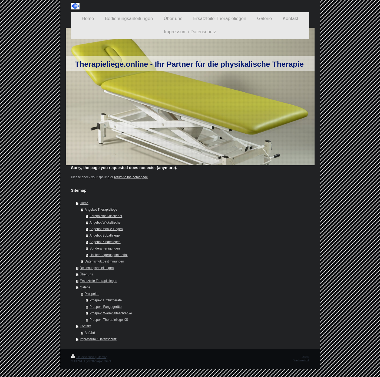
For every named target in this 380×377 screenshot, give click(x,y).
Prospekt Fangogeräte (106, 307)
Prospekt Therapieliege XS (109, 320)
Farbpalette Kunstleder (106, 216)
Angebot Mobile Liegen (106, 229)
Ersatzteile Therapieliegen (98, 281)
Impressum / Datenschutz (98, 339)
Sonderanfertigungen (105, 248)
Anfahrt (90, 333)
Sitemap (102, 357)
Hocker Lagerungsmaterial (109, 255)
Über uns (86, 274)
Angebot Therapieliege (101, 209)
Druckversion (83, 357)
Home (84, 203)
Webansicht (301, 360)
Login (305, 356)
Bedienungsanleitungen (97, 268)
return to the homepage (131, 177)
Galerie (85, 287)
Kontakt (85, 326)
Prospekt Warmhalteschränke (111, 313)
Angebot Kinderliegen (105, 242)
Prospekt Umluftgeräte (106, 300)
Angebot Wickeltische (105, 222)
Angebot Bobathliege (105, 235)
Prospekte (92, 294)
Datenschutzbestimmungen (104, 261)
